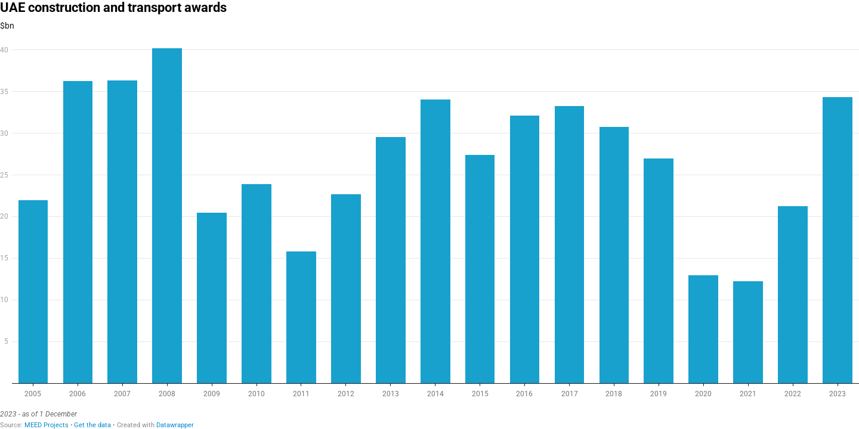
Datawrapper (175, 425)
